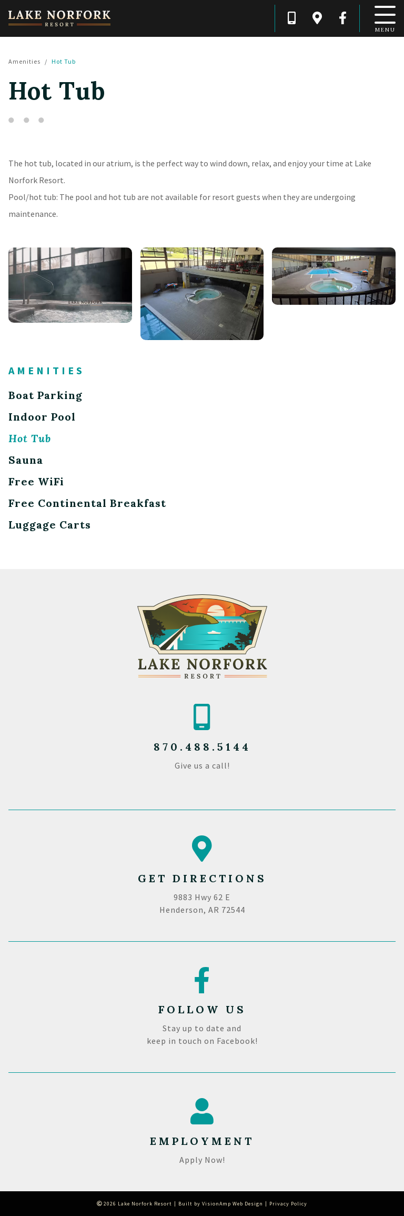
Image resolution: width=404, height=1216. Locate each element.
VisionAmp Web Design (232, 1203)
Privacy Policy (288, 1203)
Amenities (24, 61)
